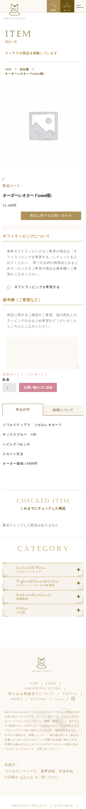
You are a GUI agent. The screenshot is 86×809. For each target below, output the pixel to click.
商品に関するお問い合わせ (51, 215)
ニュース (26, 777)
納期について (63, 410)
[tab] (23, 410)
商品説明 (23, 409)
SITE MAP (63, 806)
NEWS (17, 699)
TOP (8, 69)
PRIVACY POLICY (29, 806)
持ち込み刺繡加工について (31, 694)
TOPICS (70, 694)
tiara (59, 699)
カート (67, 7)
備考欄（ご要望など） (22, 300)
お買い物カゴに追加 (38, 387)
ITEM (51, 683)
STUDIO (38, 699)
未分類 (24, 69)
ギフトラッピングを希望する (33, 287)
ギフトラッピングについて (26, 236)
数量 (6, 379)
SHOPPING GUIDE (43, 688)
